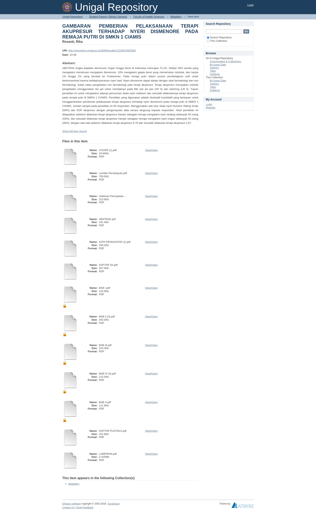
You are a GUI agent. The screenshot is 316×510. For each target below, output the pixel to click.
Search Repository (219, 37)
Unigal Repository (72, 16)
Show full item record (74, 131)
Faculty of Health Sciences (148, 16)
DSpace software (71, 503)
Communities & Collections (225, 61)
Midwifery (176, 16)
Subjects (215, 74)
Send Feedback (85, 507)
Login (250, 4)
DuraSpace (113, 503)
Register (210, 107)
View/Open (151, 150)
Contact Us (68, 507)
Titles (213, 70)
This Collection (217, 40)
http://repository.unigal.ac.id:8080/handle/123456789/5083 (102, 50)
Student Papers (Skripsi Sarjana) (108, 16)
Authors (214, 67)
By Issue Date (218, 64)
